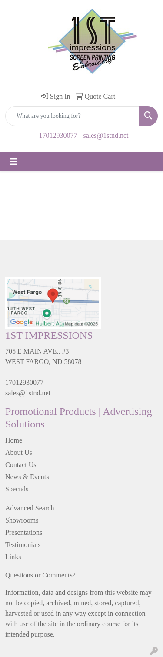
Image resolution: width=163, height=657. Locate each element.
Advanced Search (29, 508)
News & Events (27, 476)
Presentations (23, 532)
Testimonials (23, 544)
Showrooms (21, 520)
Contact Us (21, 464)
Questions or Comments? (40, 575)
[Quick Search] (72, 116)
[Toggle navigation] (13, 162)
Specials (16, 489)
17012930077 (58, 135)
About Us (18, 452)
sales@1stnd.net (105, 135)
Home (13, 440)
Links (13, 556)
